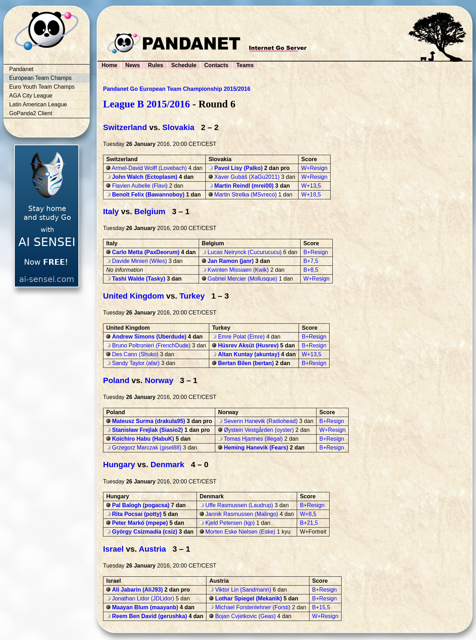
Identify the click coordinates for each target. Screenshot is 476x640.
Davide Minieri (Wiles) (139, 261)
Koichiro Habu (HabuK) (143, 439)
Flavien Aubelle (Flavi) (139, 186)
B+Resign (315, 252)
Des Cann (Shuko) (135, 354)
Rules (155, 65)
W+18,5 (311, 195)
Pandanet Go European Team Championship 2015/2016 (177, 89)
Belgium (149, 211)
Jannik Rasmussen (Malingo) (241, 514)
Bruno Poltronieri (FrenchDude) (151, 345)
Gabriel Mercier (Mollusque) (242, 279)
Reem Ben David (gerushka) (149, 616)
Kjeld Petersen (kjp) (230, 523)
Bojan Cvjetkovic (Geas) (245, 616)
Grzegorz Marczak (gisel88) (146, 448)
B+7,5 (310, 261)
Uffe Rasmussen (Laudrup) (239, 505)
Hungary (119, 464)
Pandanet (21, 69)
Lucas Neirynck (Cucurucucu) (244, 252)
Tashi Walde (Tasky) (138, 279)
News (132, 65)
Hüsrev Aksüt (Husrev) (248, 345)
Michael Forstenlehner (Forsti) (252, 607)
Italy (111, 211)
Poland (116, 380)
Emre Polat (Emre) (241, 337)
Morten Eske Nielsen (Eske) (240, 532)
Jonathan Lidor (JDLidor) (143, 598)
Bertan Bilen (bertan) (246, 363)
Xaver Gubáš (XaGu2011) (246, 177)
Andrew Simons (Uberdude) (149, 337)
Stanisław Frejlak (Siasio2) (147, 430)
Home (109, 65)
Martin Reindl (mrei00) (243, 186)
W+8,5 (308, 514)
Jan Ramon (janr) (230, 261)
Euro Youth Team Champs (42, 87)
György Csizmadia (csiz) (144, 532)
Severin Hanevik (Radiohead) (261, 421)
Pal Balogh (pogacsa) (140, 505)
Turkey (192, 296)
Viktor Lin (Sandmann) (243, 590)
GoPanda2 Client (30, 113)
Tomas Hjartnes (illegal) (253, 439)
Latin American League (38, 104)
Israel (113, 549)
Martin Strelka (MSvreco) (245, 195)
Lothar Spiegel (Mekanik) (248, 598)
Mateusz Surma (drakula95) (148, 421)
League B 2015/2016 (146, 104)
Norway (159, 380)
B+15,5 (321, 607)
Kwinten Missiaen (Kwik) (238, 270)
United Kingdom (133, 296)
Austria (152, 549)
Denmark (167, 464)
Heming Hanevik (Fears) (256, 448)
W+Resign (314, 168)
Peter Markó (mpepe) (140, 523)
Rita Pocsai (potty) (136, 514)
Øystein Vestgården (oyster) (259, 430)
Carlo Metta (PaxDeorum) (145, 252)
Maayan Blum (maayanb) (145, 607)
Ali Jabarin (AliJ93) (137, 590)
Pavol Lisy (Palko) (238, 168)
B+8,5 (310, 270)
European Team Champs (40, 78)
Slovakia (178, 127)
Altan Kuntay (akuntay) (248, 354)
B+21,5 (309, 523)
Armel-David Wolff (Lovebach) (149, 168)
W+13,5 (311, 186)
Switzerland (125, 127)
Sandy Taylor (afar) (135, 363)
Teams (245, 65)
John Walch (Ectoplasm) (144, 177)
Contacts (216, 65)
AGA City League (31, 96)
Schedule (183, 65)
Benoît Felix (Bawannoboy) (148, 195)
